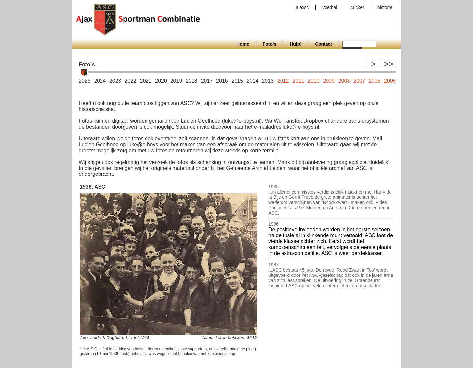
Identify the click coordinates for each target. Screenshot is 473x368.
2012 (283, 81)
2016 (222, 81)
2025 (85, 81)
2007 (359, 81)
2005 (390, 81)
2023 (115, 81)
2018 (191, 81)
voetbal (329, 7)
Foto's (269, 44)
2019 (176, 81)
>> (388, 63)
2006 (375, 81)
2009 (329, 81)
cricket (357, 7)
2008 (344, 81)
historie (384, 7)
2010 (314, 81)
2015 (237, 81)
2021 (146, 81)
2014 (253, 81)
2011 (298, 81)
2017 (207, 81)
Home (242, 44)
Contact (323, 44)
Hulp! (296, 44)
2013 (268, 81)
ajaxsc (302, 7)
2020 (161, 81)
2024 (100, 81)
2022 (130, 81)
